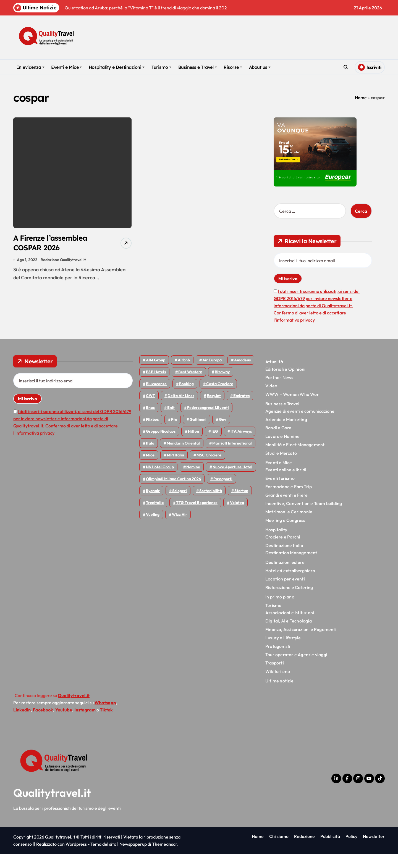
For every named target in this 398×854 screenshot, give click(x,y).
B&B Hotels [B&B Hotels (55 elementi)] (156, 371)
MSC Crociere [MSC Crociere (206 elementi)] (209, 455)
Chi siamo (279, 836)
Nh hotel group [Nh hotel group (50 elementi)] (160, 466)
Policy (351, 836)
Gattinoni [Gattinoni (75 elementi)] (198, 419)
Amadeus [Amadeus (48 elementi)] (242, 360)
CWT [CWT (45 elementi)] (150, 395)
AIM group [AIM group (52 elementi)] (155, 360)
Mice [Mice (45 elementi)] (150, 455)
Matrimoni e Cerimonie (288, 511)
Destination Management (291, 552)
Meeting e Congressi (286, 520)
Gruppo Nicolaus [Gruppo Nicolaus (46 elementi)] (161, 431)
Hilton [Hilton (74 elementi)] (193, 431)
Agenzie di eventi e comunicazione (300, 411)
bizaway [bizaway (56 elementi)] (222, 371)
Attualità (274, 361)
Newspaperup (133, 844)
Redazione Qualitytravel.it (63, 260)
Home (361, 97)
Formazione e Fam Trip (288, 486)
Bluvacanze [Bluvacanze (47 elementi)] (156, 383)
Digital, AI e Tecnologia (288, 621)
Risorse (233, 67)
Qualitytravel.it (52, 793)
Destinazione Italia (284, 545)
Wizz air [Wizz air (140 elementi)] (179, 514)
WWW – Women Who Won (292, 394)
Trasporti (274, 663)
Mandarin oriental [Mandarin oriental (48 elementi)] (183, 443)
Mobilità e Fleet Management (294, 444)
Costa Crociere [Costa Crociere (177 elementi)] (219, 383)
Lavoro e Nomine (282, 436)
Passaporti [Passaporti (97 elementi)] (222, 478)
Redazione (304, 836)
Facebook (43, 710)
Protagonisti (277, 646)
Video (271, 385)
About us (260, 67)
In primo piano (279, 597)
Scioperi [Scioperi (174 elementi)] (179, 490)
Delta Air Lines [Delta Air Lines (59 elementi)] (180, 395)
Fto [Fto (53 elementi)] (174, 419)
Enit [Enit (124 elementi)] (171, 407)
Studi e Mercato (281, 453)
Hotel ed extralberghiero (290, 570)
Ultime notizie (279, 681)
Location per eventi (285, 579)
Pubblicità (330, 836)
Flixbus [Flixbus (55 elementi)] (152, 419)
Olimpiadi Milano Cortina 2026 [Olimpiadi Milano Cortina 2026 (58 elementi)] (173, 478)
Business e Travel (197, 67)
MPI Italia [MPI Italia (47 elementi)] (175, 455)
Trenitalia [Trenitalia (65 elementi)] (155, 502)
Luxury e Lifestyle (283, 637)
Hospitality (276, 529)
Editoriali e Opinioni (285, 369)
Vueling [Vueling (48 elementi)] (152, 514)
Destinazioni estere (285, 562)
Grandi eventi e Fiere (286, 495)
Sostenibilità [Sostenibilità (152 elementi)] (210, 490)
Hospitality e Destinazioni (117, 67)
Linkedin (22, 710)
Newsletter (374, 836)
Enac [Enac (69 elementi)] (150, 407)
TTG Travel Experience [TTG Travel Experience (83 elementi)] (197, 502)
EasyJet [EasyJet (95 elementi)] (214, 395)
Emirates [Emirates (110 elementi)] (241, 395)
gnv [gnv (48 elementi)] (222, 419)
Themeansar (164, 844)
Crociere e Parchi (282, 537)
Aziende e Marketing (286, 419)
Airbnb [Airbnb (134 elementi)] (184, 360)
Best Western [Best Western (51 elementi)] (190, 371)
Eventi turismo (280, 478)
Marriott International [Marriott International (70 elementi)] (232, 443)
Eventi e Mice (66, 67)
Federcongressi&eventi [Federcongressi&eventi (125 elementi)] (208, 407)
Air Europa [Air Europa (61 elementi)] (212, 360)
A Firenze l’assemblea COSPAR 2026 (51, 243)
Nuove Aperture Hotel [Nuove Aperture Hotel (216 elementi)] (232, 466)
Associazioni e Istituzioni (289, 612)
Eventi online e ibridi (285, 469)
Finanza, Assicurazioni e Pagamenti (300, 629)
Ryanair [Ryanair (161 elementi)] (153, 490)
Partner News (279, 377)
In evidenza (30, 67)
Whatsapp (105, 702)
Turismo (161, 67)
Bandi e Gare (278, 427)
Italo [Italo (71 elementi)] (150, 443)
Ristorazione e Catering (289, 587)
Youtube (63, 710)
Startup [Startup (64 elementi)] (241, 490)
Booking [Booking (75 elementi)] (186, 383)
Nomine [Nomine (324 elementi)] (193, 466)
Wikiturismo (277, 671)
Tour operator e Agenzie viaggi (296, 654)
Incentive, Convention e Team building (303, 503)
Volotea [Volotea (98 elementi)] (237, 502)
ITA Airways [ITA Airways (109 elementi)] (241, 431)
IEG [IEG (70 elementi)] (214, 431)
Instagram (85, 710)
